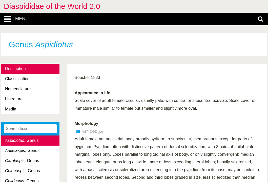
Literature (14, 99)
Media (10, 109)
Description (15, 68)
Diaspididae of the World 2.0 (52, 6)
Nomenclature (18, 89)
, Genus (22, 140)
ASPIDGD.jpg (92, 131)
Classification (17, 79)
